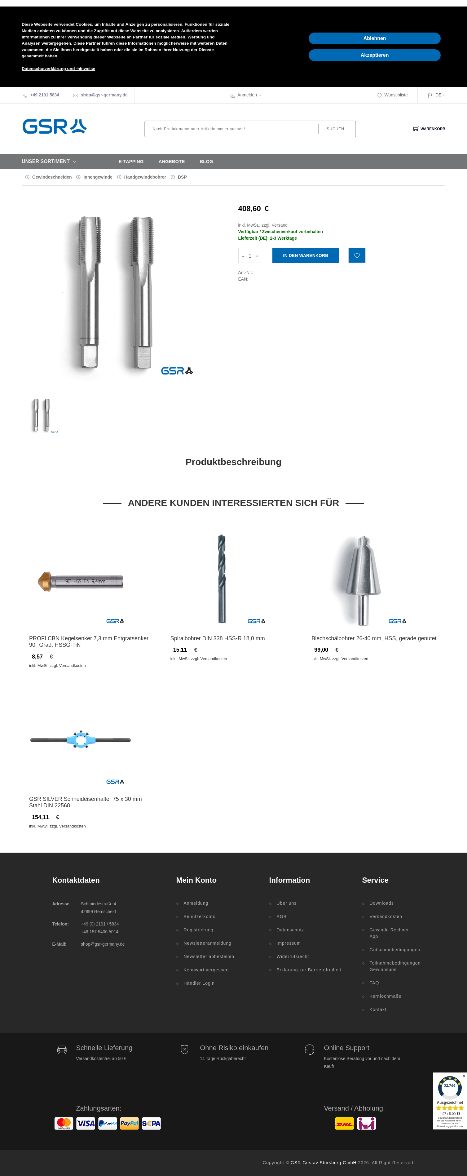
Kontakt (378, 1009)
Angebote (171, 161)
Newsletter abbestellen (209, 956)
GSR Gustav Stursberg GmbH (324, 1162)
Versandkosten (386, 916)
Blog (206, 161)
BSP (182, 177)
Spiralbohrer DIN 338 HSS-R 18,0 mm (217, 638)
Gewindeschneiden (52, 177)
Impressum (289, 943)
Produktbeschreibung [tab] (233, 462)
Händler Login (199, 983)
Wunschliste (392, 94)
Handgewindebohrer (145, 177)
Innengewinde (97, 177)
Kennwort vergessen (206, 969)
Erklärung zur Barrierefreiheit (309, 969)
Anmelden (251, 94)
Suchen (335, 129)
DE (438, 94)
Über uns (287, 903)
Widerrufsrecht (293, 956)
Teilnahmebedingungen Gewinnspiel (392, 966)
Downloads (382, 903)
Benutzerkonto (200, 916)
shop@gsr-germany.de (104, 94)
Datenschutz (290, 929)
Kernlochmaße (386, 996)
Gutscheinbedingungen (392, 949)
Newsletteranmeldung (207, 943)
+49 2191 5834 (44, 94)
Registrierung (199, 929)
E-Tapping (131, 161)
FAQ (374, 982)
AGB (282, 916)
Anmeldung (196, 903)
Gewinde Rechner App (389, 933)
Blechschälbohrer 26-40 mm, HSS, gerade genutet (373, 638)
